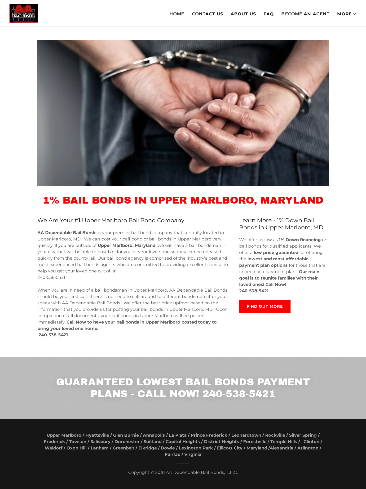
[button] (347, 14)
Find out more (265, 306)
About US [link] (243, 14)
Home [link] (177, 14)
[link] (23, 13)
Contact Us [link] (207, 14)
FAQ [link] (269, 14)
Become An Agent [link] (305, 14)
